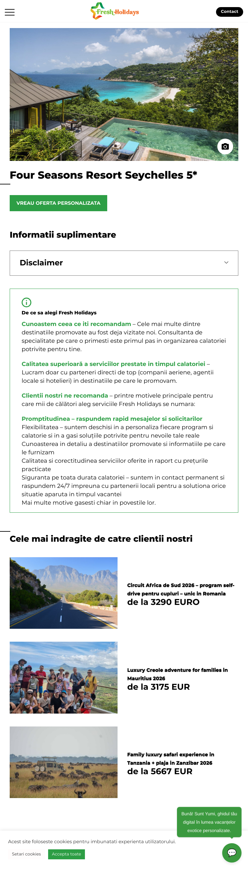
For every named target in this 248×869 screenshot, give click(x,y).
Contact (229, 12)
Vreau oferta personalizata (58, 203)
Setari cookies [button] (26, 854)
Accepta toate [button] (66, 854)
